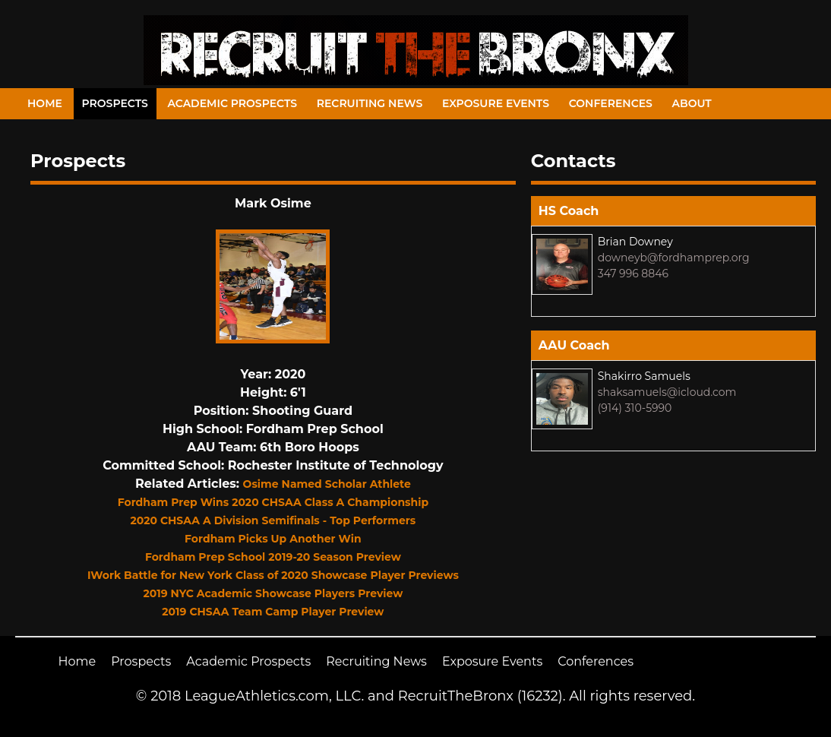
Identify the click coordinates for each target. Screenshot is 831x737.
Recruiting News (370, 103)
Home (44, 103)
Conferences (610, 103)
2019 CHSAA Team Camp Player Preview (273, 611)
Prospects (115, 103)
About (692, 103)
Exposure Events (495, 103)
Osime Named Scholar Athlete (327, 484)
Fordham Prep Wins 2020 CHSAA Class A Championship (273, 502)
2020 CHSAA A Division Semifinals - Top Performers (273, 520)
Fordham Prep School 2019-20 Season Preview (273, 557)
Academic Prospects (232, 103)
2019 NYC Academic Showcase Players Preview (273, 593)
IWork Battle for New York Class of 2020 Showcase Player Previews (273, 575)
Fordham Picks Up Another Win (273, 539)
